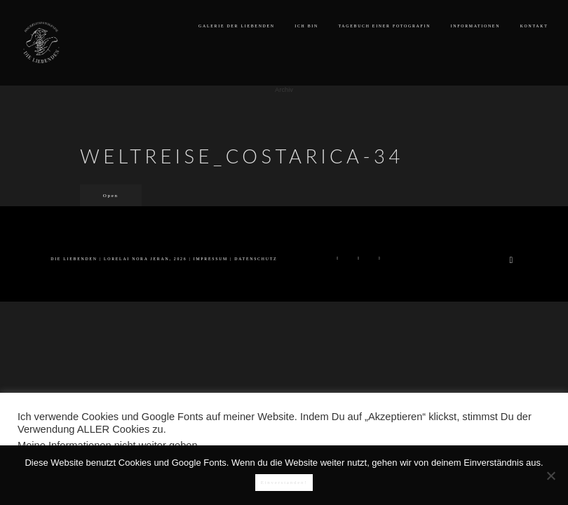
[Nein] (550, 476)
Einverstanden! (284, 482)
